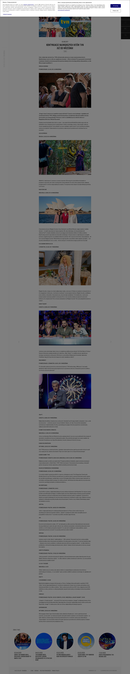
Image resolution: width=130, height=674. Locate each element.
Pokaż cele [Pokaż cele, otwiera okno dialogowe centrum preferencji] (115, 10)
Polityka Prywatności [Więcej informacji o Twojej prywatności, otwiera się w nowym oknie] (7, 14)
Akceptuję (115, 5)
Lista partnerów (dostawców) (64, 10)
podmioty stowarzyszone (28, 4)
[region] (65, 8)
